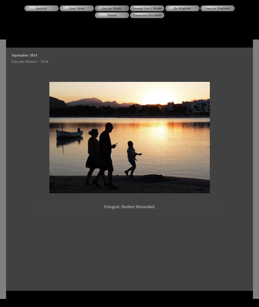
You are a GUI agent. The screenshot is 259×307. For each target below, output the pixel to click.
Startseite (41, 8)
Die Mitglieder (182, 8)
